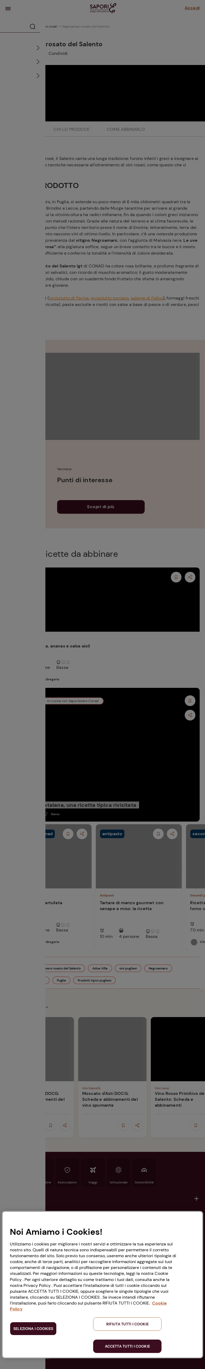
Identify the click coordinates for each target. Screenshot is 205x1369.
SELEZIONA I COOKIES (33, 1328)
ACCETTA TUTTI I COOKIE (127, 1346)
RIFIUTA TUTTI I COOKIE (127, 1324)
